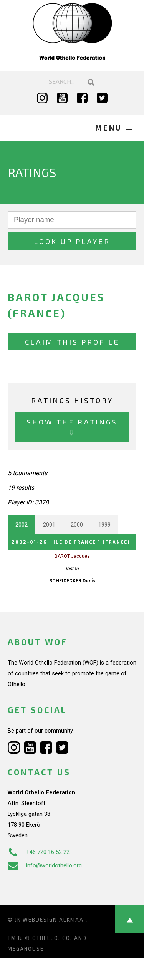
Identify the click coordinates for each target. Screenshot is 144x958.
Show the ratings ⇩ (72, 427)
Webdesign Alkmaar (55, 920)
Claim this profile (72, 341)
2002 (21, 524)
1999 (104, 524)
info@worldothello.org (45, 865)
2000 (77, 524)
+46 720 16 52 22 (39, 852)
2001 (49, 524)
